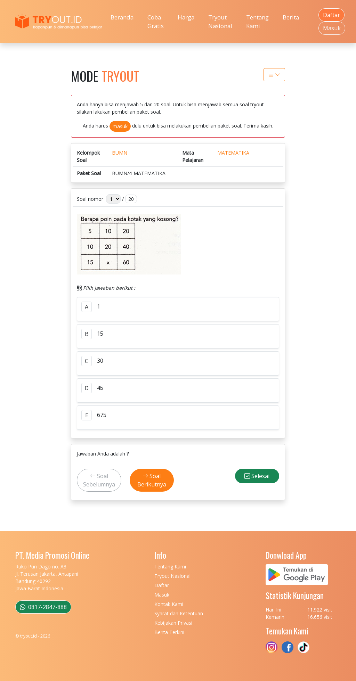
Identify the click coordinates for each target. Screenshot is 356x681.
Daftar (331, 15)
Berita (291, 17)
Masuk (332, 28)
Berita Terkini (169, 632)
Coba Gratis (155, 21)
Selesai (256, 476)
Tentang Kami (257, 21)
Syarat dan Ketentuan (178, 613)
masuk (120, 126)
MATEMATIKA (233, 152)
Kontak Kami (168, 604)
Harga (186, 17)
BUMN (119, 152)
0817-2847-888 (43, 607)
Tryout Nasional (220, 21)
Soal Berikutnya (151, 480)
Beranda (122, 17)
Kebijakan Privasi (173, 623)
